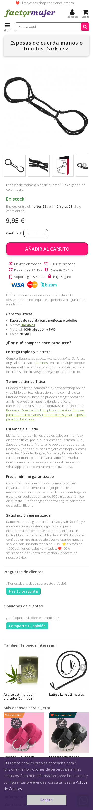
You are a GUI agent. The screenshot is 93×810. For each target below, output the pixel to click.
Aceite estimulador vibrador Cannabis (19, 696)
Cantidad (13, 233)
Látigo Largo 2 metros (66, 694)
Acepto (46, 799)
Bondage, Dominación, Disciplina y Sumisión (38, 410)
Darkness (28, 325)
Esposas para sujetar (57, 414)
